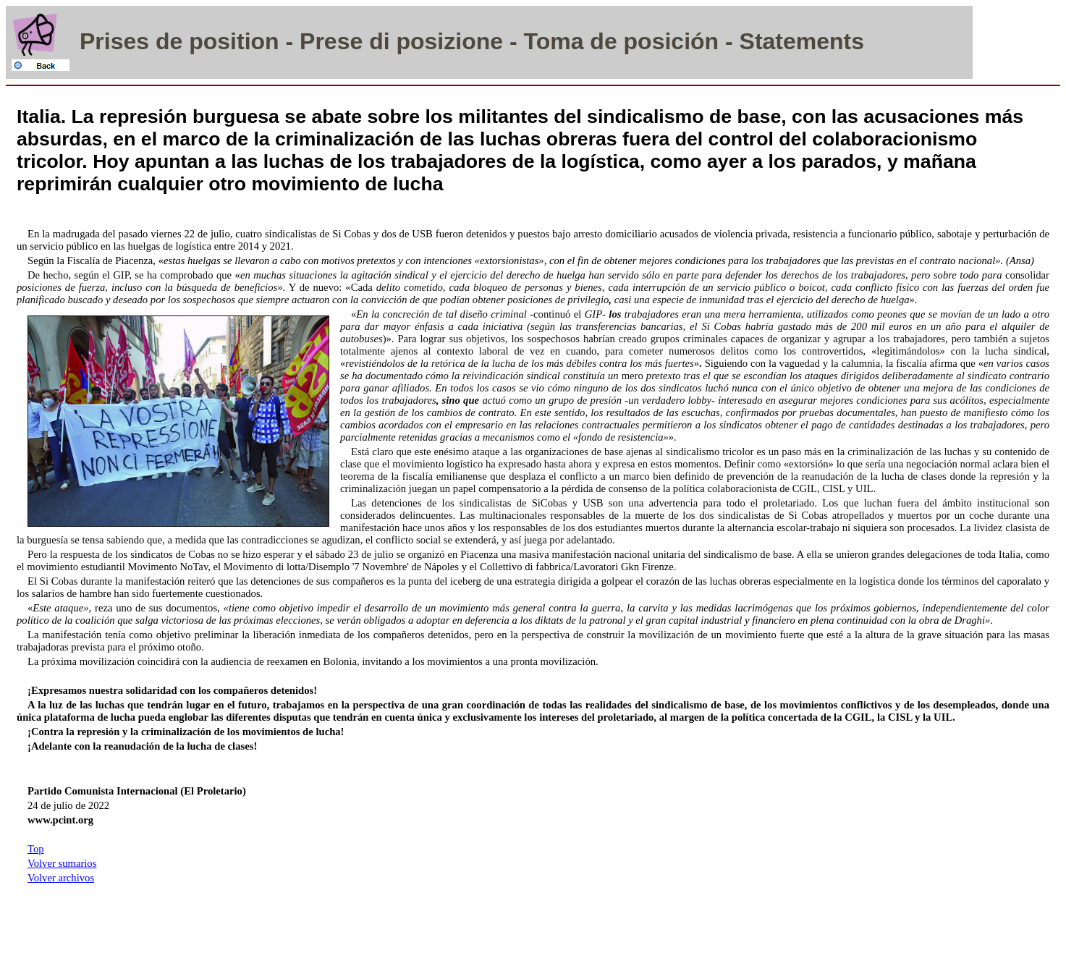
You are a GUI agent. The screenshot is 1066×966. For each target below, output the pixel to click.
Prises (114, 41)
